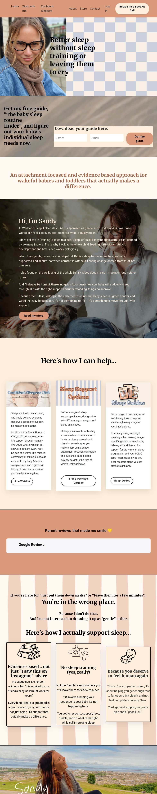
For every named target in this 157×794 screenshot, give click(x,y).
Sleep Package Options (78, 480)
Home (15, 6)
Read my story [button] (33, 315)
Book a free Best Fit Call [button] (132, 8)
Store (83, 8)
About (73, 8)
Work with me (28, 9)
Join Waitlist (22, 481)
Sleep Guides (121, 480)
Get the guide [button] (140, 138)
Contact (95, 8)
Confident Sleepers (47, 9)
